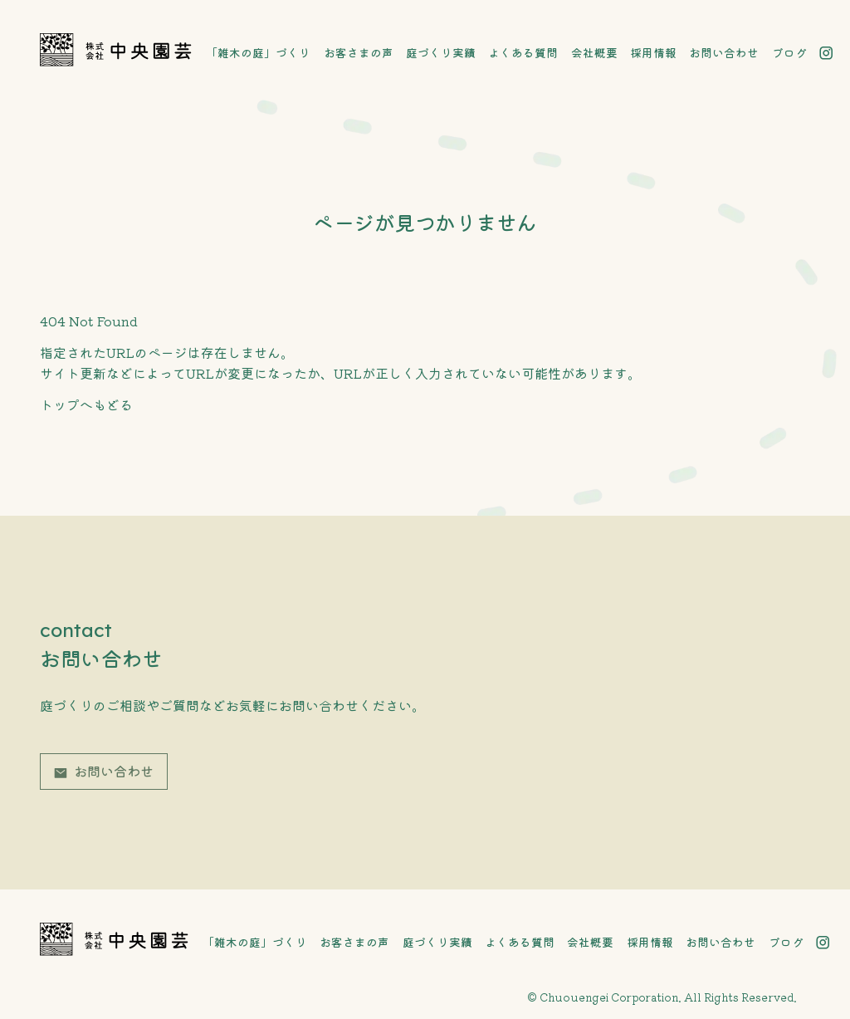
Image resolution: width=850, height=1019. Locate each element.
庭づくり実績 (441, 52)
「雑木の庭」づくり (258, 52)
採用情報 (653, 52)
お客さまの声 (358, 52)
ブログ (789, 52)
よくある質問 (523, 52)
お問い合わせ (724, 52)
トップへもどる (86, 404)
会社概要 (594, 52)
